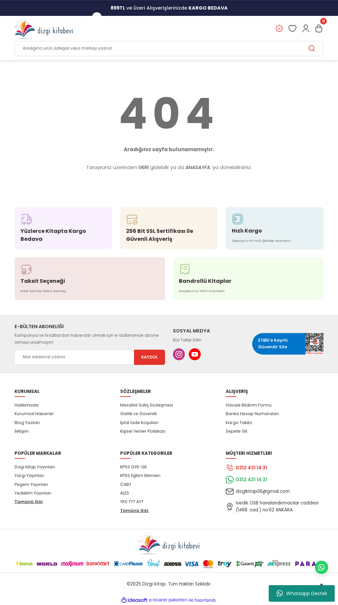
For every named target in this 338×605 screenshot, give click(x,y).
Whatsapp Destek (302, 593)
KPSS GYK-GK (133, 467)
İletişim (22, 431)
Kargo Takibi (239, 422)
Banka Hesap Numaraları (252, 414)
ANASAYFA (198, 167)
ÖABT (125, 484)
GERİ (143, 167)
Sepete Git (236, 431)
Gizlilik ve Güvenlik (138, 414)
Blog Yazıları (27, 422)
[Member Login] (305, 28)
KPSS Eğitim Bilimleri (140, 476)
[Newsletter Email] (90, 357)
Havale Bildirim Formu (249, 405)
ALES (124, 493)
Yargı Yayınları (29, 476)
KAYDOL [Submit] (149, 357)
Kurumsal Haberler (34, 414)
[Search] (169, 48)
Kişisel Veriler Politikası (142, 431)
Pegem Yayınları (31, 484)
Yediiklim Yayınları (33, 493)
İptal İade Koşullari (139, 422)
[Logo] (44, 28)
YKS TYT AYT (132, 502)
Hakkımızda (27, 405)
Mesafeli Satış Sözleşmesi (146, 405)
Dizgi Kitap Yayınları (35, 467)
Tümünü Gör (29, 502)
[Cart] (318, 28)
